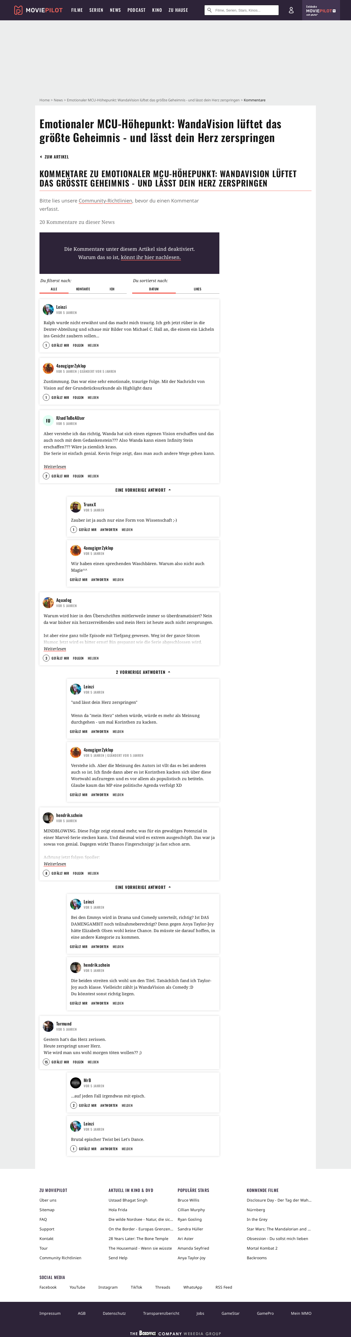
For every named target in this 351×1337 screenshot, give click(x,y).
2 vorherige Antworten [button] (143, 672)
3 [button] (46, 658)
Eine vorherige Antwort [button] (143, 490)
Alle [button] (54, 289)
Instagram (108, 1287)
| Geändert (86, 371)
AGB (82, 1313)
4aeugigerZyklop (71, 365)
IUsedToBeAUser (70, 418)
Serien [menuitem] (96, 10)
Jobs (200, 1313)
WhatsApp (192, 1287)
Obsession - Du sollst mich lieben (277, 1238)
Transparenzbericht (161, 1313)
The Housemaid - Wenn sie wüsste (140, 1248)
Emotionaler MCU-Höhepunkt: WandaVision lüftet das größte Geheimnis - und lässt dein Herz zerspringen (153, 100)
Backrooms (257, 1257)
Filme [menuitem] (77, 10)
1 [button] (46, 345)
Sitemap (47, 1209)
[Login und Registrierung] (291, 10)
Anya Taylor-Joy (191, 1257)
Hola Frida (118, 1209)
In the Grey (257, 1219)
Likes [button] (198, 289)
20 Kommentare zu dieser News (77, 222)
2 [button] (46, 476)
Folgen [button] (78, 345)
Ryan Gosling (190, 1219)
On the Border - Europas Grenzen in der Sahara (141, 1229)
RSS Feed (224, 1287)
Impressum (50, 1313)
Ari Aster (186, 1238)
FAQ (43, 1219)
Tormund (64, 1023)
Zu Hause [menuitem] (178, 10)
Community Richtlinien (60, 1257)
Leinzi (61, 307)
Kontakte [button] (83, 289)
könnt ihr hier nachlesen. (151, 257)
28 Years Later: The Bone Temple (138, 1238)
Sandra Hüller (190, 1229)
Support (46, 1229)
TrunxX (90, 504)
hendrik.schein (69, 815)
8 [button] (46, 873)
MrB (87, 1080)
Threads (162, 1287)
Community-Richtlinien (105, 200)
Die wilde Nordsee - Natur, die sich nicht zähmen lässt (141, 1219)
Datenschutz (114, 1313)
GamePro (265, 1313)
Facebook (47, 1287)
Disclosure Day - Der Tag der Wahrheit (279, 1200)
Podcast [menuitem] (137, 10)
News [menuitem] (115, 10)
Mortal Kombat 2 (262, 1248)
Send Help (118, 1257)
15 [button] (46, 1062)
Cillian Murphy (191, 1209)
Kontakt (46, 1238)
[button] (57, 156)
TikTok (136, 1287)
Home (44, 100)
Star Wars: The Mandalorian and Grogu (279, 1229)
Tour (43, 1248)
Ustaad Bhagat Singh (128, 1200)
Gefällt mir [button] (60, 345)
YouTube (77, 1287)
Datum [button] (154, 289)
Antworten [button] (109, 529)
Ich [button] (112, 289)
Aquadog (64, 600)
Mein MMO (301, 1313)
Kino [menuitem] (157, 10)
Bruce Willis (188, 1200)
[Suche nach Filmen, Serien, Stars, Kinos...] (241, 10)
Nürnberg (256, 1209)
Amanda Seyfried (193, 1248)
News (58, 100)
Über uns (47, 1200)
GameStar (231, 1313)
